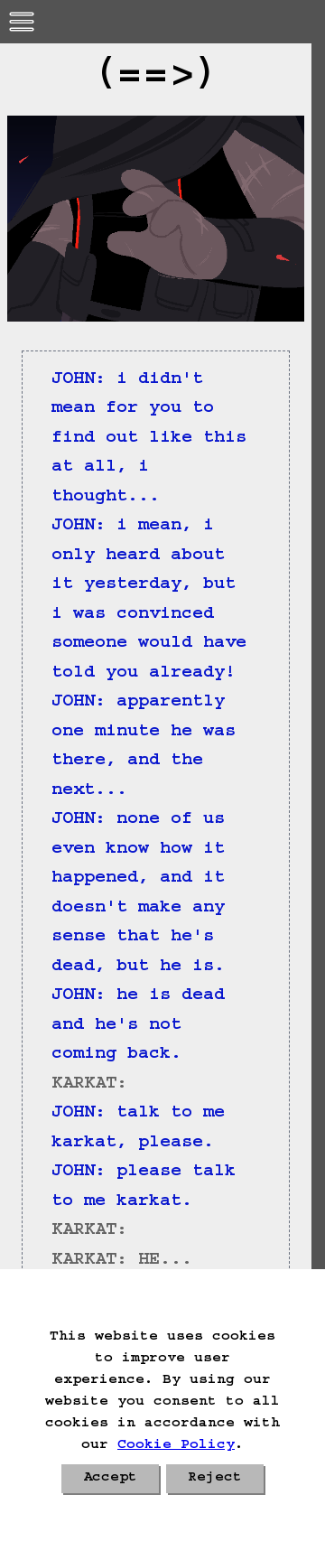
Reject (215, 1479)
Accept (110, 1479)
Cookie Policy (176, 1446)
